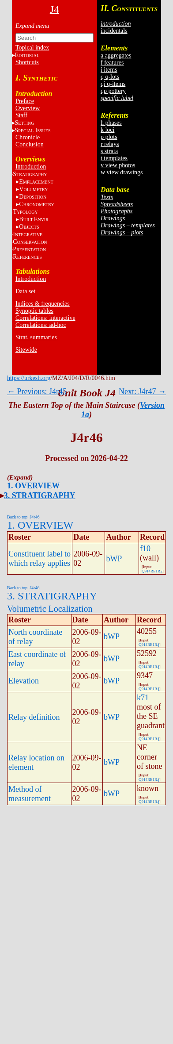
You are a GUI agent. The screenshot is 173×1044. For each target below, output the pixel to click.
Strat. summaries (36, 337)
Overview (27, 108)
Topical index (32, 47)
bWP (114, 558)
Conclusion (29, 144)
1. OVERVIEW (33, 485)
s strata (109, 151)
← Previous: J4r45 (37, 391)
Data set (25, 291)
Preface (24, 101)
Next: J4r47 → (142, 391)
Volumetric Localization (49, 609)
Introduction (30, 166)
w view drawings (122, 172)
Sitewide (26, 349)
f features (112, 62)
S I (33, 130)
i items (109, 69)
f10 (145, 548)
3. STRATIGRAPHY (39, 495)
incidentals (114, 30)
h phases (111, 122)
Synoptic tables (34, 310)
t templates (114, 158)
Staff (21, 115)
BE (34, 219)
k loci (108, 130)
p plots (109, 137)
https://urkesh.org (28, 378)
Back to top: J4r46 (23, 516)
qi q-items (113, 84)
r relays (110, 144)
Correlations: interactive (45, 318)
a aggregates (116, 55)
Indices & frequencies (42, 303)
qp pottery (113, 91)
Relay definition (34, 717)
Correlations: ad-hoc (40, 325)
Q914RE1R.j (152, 571)
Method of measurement (29, 794)
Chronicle (27, 137)
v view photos (118, 165)
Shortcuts (27, 62)
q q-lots (110, 76)
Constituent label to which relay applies (39, 558)
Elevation (23, 680)
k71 (143, 697)
